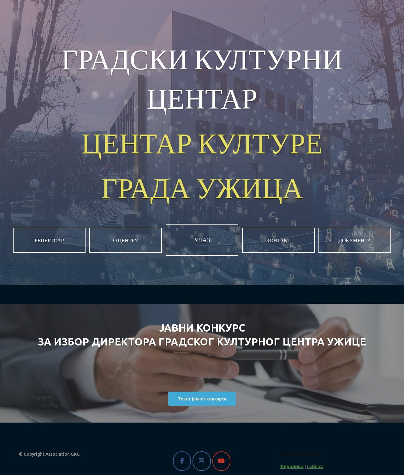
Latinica (315, 466)
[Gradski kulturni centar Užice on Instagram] (202, 461)
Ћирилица (292, 466)
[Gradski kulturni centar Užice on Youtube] (221, 461)
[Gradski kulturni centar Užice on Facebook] (182, 461)
